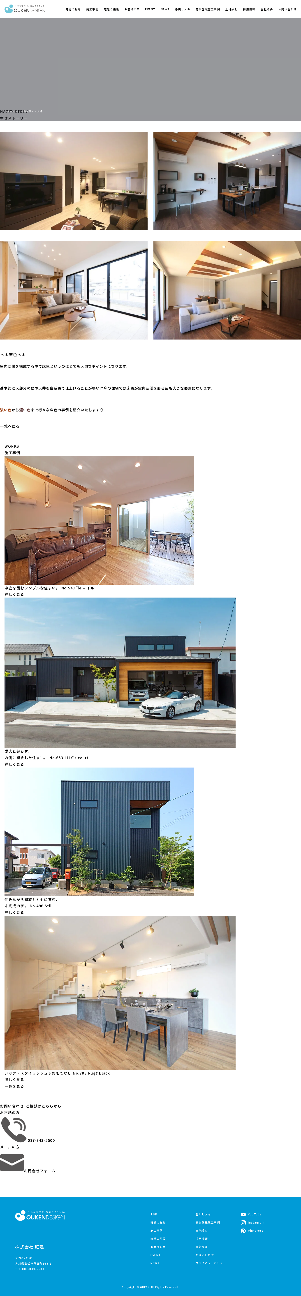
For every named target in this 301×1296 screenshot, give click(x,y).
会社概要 (267, 9)
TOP (153, 1214)
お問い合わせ (287, 9)
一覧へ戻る (10, 426)
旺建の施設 (111, 9)
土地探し (231, 9)
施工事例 (92, 9)
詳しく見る (14, 594)
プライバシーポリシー (211, 1263)
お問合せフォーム (28, 1170)
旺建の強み (73, 9)
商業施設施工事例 (208, 9)
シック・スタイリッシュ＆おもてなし (57, 1072)
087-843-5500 (27, 1140)
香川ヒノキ (182, 9)
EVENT (150, 9)
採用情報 (249, 9)
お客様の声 (132, 9)
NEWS (165, 9)
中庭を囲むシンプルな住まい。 (49, 587)
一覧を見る (14, 1086)
